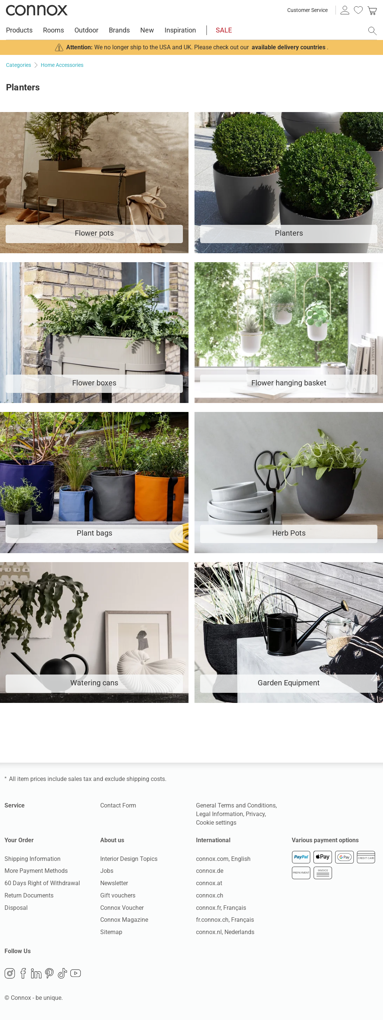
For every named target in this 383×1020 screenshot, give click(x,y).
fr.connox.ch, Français (225, 919)
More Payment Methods (36, 870)
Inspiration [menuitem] (180, 30)
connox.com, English (223, 858)
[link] (372, 10)
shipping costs (145, 778)
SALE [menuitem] (224, 30)
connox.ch (209, 895)
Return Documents (28, 895)
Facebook (23, 973)
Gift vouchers (117, 895)
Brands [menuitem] (119, 30)
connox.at (209, 883)
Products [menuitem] (19, 30)
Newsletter (114, 883)
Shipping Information (32, 858)
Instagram (9, 973)
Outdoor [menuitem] (86, 30)
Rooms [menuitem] (53, 30)
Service (14, 805)
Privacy (255, 814)
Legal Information (219, 814)
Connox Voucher (122, 907)
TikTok (62, 973)
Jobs (106, 870)
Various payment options (325, 840)
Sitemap (111, 932)
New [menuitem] (147, 30)
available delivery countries (288, 47)
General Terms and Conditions (236, 805)
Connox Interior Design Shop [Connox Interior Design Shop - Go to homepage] (37, 10)
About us (112, 840)
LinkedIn (36, 973)
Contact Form (118, 805)
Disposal (16, 907)
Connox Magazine (124, 919)
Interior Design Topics (128, 858)
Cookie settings (216, 822)
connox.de (209, 870)
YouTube (75, 973)
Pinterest (49, 973)
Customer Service (307, 10)
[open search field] (372, 31)
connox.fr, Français (221, 907)
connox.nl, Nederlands (225, 932)
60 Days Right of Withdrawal (42, 883)
